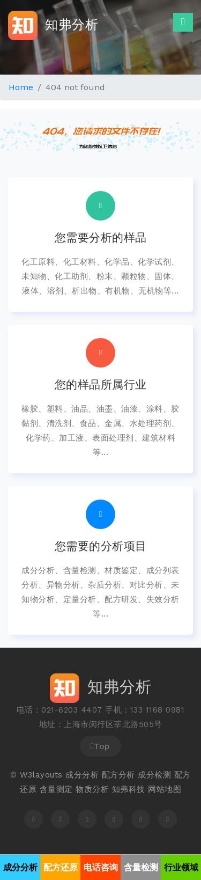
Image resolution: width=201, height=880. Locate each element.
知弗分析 (53, 25)
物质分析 (92, 789)
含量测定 (56, 789)
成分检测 (154, 775)
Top (100, 746)
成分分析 (82, 775)
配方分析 (118, 775)
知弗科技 (128, 789)
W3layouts (41, 775)
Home (21, 87)
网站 (156, 789)
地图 (173, 789)
